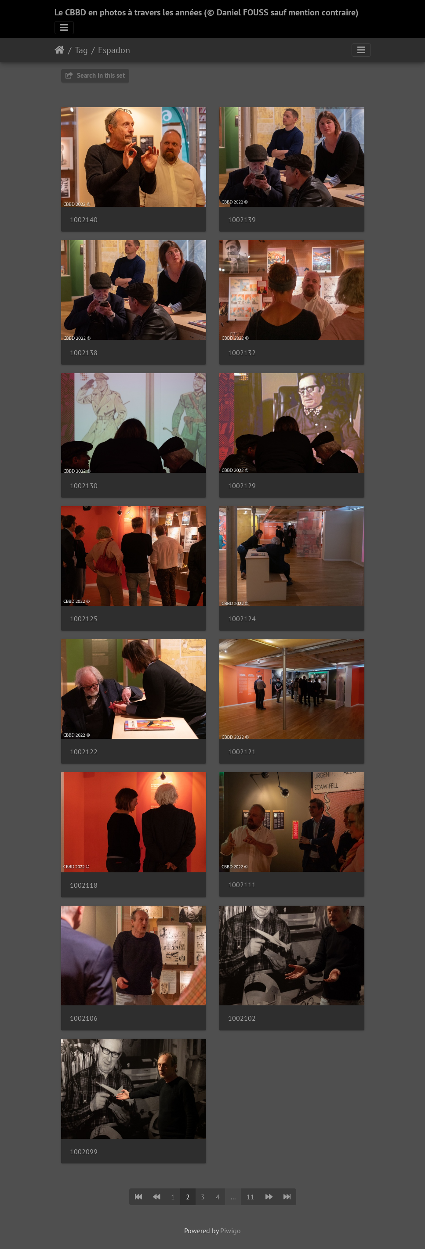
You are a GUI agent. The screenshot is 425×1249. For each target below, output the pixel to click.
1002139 (242, 220)
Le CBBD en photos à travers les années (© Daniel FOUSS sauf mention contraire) (206, 12)
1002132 (242, 353)
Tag (81, 50)
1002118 (84, 885)
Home (59, 50)
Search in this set (95, 75)
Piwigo (230, 1230)
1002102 (242, 1018)
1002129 (242, 486)
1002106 (84, 1018)
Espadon (114, 50)
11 (250, 1196)
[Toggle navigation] (64, 27)
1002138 (84, 353)
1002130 (84, 486)
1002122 (84, 752)
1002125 (84, 619)
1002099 (84, 1152)
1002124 (242, 619)
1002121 (242, 752)
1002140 (84, 220)
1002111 (242, 885)
